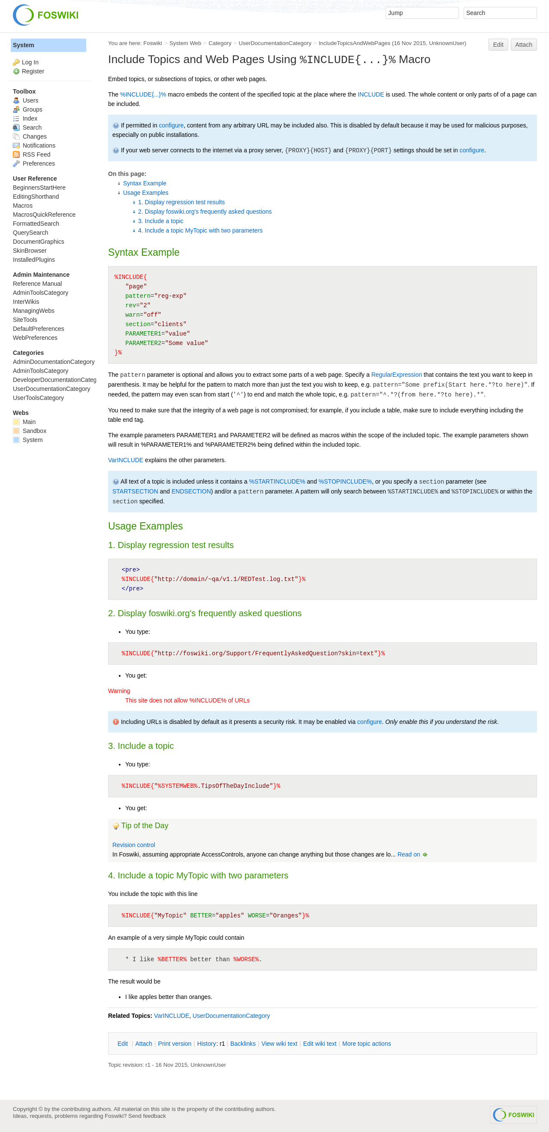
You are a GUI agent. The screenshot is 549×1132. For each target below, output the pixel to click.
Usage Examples (146, 192)
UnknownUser (447, 43)
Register (33, 71)
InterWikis (26, 301)
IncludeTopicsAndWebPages (354, 43)
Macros (23, 205)
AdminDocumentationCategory (54, 361)
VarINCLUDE (125, 460)
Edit (498, 44)
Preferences (34, 163)
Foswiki (152, 43)
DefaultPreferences (38, 328)
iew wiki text (280, 1043)
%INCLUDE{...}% (143, 94)
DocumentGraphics (38, 241)
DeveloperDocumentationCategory (59, 379)
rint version (175, 1043)
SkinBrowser (30, 250)
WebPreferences (35, 337)
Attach (524, 44)
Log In (30, 62)
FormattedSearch (36, 223)
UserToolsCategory (38, 397)
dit (124, 1043)
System (23, 45)
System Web (185, 43)
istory (206, 1043)
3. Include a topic (161, 221)
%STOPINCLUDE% (345, 481)
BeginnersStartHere (39, 187)
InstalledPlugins (34, 259)
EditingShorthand (36, 196)
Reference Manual (37, 283)
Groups (27, 109)
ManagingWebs (33, 310)
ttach (143, 1043)
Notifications (34, 145)
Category (219, 43)
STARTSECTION (135, 491)
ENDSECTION (191, 491)
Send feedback (147, 1116)
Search (27, 127)
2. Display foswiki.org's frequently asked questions (205, 211)
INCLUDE (371, 94)
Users (25, 100)
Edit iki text (320, 1043)
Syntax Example (144, 183)
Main (24, 421)
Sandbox (29, 430)
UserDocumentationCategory (274, 43)
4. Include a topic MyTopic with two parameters (200, 230)
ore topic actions (366, 1043)
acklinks (243, 1043)
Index (25, 118)
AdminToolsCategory (40, 292)
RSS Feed (31, 154)
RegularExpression (396, 374)
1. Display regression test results (181, 202)
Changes (30, 136)
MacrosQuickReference (44, 214)
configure (171, 125)
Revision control (133, 844)
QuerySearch (30, 232)
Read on (413, 854)
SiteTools (25, 319)
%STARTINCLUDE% (277, 481)
